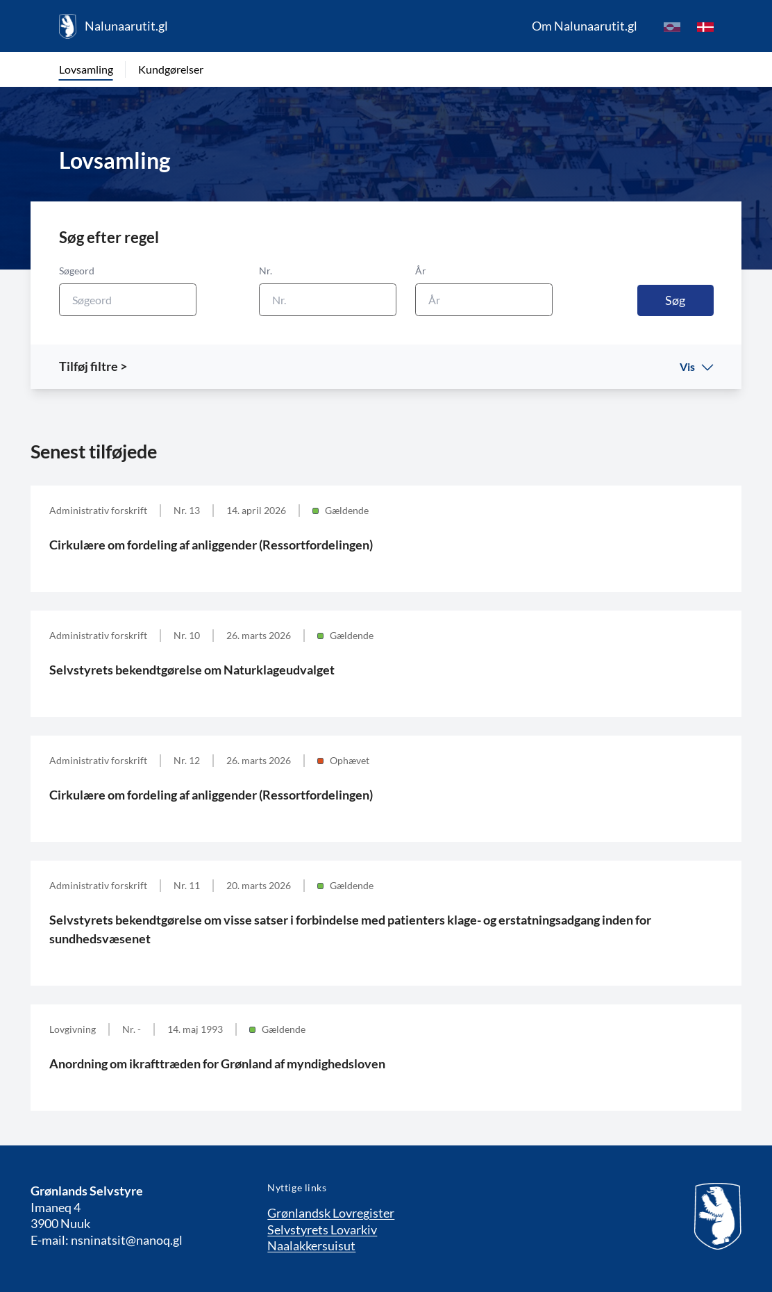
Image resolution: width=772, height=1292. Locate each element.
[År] (484, 299)
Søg (675, 300)
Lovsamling (86, 69)
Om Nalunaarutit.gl (584, 25)
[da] (705, 26)
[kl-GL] (672, 26)
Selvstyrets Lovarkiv (322, 1229)
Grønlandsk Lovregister (330, 1212)
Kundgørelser (170, 69)
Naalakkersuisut (311, 1245)
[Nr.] (327, 299)
